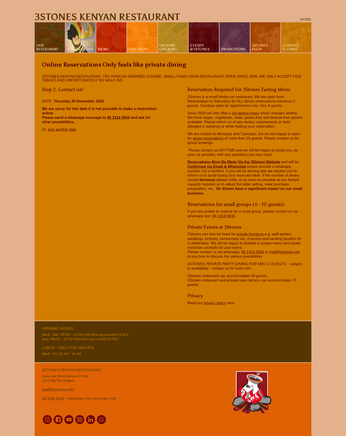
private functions (250, 234)
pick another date (62, 129)
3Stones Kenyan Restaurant (107, 17)
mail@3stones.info (284, 252)
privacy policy (215, 303)
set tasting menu (245, 113)
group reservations (208, 138)
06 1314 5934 (118, 117)
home (305, 19)
